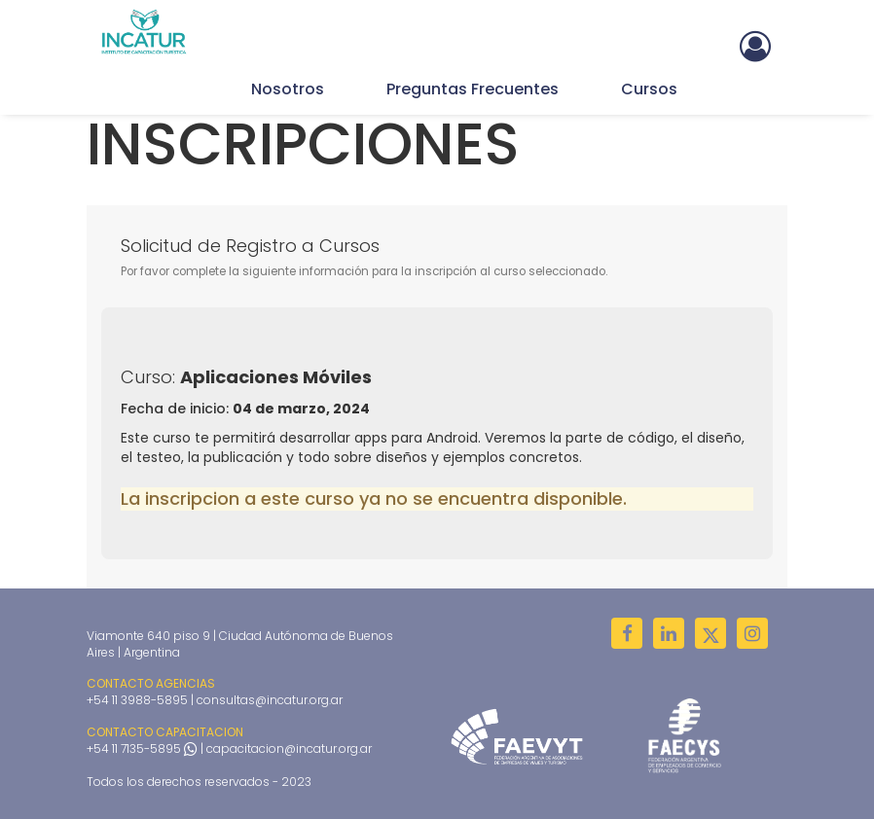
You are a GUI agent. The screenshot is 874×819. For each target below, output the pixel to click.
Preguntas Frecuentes (472, 89)
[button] (755, 43)
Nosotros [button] (287, 89)
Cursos (649, 89)
